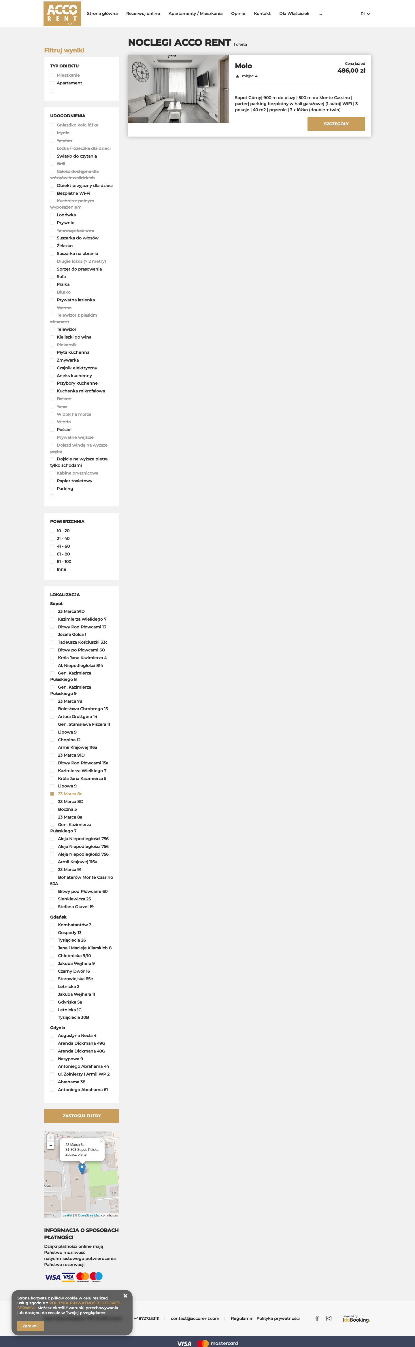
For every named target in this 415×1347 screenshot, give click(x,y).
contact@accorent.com (195, 1318)
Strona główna (105, 13)
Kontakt (265, 13)
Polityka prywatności (278, 1318)
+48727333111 (146, 1318)
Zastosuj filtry (82, 1116)
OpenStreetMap (89, 1215)
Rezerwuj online (146, 13)
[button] (64, 66)
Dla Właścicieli (297, 13)
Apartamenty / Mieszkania (198, 13)
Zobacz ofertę (75, 1155)
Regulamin (242, 1318)
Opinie (241, 13)
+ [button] (50, 1138)
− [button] (50, 1145)
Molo (243, 66)
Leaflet (67, 1215)
